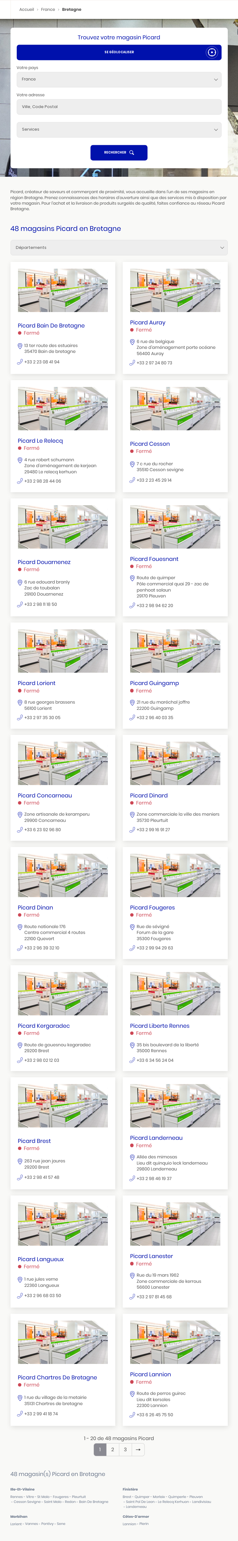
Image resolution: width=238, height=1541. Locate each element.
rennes (17, 1497)
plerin (144, 1524)
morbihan (19, 1516)
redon (70, 1502)
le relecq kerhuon (173, 1502)
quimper (141, 1497)
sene (61, 1524)
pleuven (196, 1497)
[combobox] (119, 79)
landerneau (136, 1507)
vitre (30, 1497)
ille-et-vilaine (23, 1489)
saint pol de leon (140, 1502)
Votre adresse (31, 95)
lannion (129, 1524)
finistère (130, 1489)
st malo (43, 1497)
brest (127, 1497)
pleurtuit (79, 1497)
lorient (16, 1524)
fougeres (61, 1497)
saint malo (53, 1502)
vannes (31, 1524)
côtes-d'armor (136, 1516)
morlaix (159, 1497)
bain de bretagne (93, 1502)
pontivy (47, 1524)
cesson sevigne (27, 1502)
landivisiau (201, 1502)
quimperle (177, 1497)
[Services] (119, 129)
